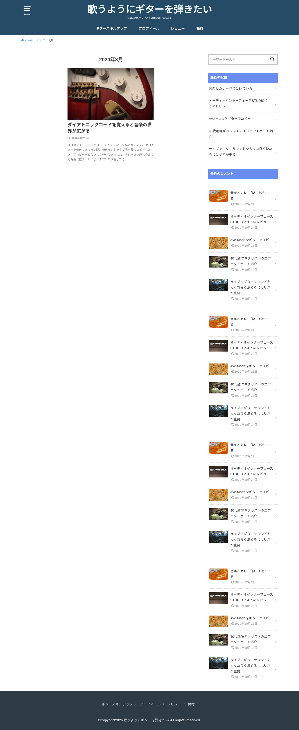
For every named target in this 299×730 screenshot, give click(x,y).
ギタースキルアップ (111, 28)
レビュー (178, 28)
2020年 (40, 40)
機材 (199, 28)
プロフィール (149, 28)
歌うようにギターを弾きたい (149, 9)
